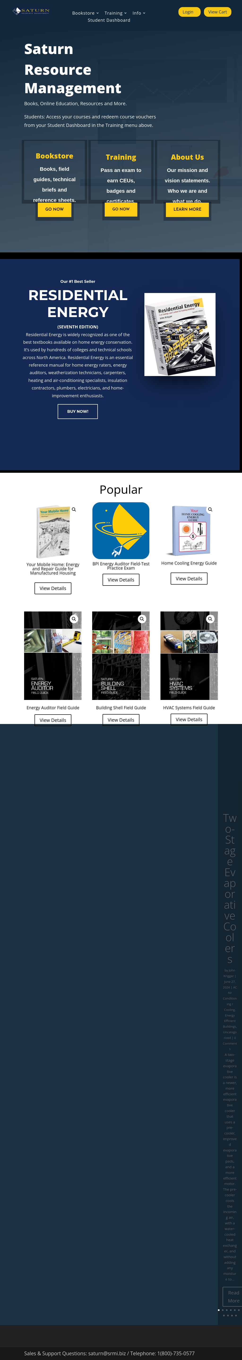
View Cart (217, 12)
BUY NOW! (77, 411)
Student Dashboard (109, 20)
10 (236, 1315)
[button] (74, 509)
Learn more (187, 210)
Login (188, 12)
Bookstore (83, 13)
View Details (53, 588)
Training (114, 13)
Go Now (121, 209)
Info (137, 13)
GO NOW (54, 210)
